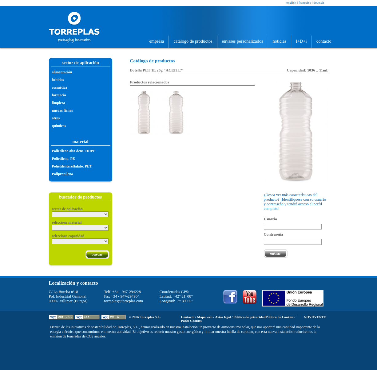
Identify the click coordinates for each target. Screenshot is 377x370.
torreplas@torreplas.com (123, 301)
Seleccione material (67, 222)
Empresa (156, 41)
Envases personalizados (242, 41)
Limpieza (58, 103)
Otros (56, 118)
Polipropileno (62, 174)
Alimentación (62, 72)
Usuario (270, 219)
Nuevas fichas (62, 110)
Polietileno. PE (63, 158)
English (291, 2)
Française (305, 2)
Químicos (59, 126)
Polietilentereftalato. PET (72, 166)
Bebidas (58, 80)
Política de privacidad (249, 317)
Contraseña (273, 234)
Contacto (323, 41)
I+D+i (301, 41)
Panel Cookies (191, 320)
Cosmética (59, 87)
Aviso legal (223, 317)
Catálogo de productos (192, 41)
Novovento (315, 317)
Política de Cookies (280, 317)
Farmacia (59, 95)
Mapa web (204, 317)
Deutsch (318, 2)
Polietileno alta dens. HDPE (74, 151)
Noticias (280, 41)
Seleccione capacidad (68, 236)
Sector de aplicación (67, 209)
